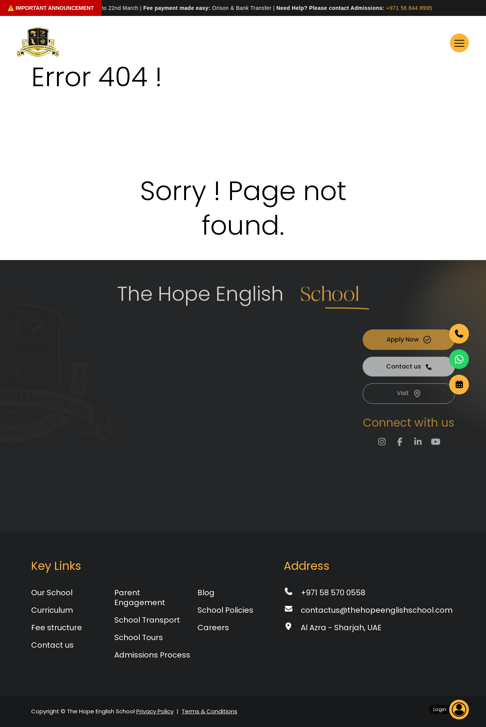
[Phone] (459, 334)
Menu (447, 42)
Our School (52, 593)
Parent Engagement (139, 597)
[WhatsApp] (459, 359)
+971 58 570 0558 (324, 593)
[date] (459, 384)
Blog (206, 593)
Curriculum (52, 610)
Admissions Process (152, 655)
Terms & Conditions (209, 711)
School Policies (225, 610)
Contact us (52, 645)
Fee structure (56, 627)
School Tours (138, 637)
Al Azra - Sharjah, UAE (333, 627)
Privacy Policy (155, 711)
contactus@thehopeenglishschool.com (368, 610)
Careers (213, 627)
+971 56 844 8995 (412, 8)
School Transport (147, 620)
